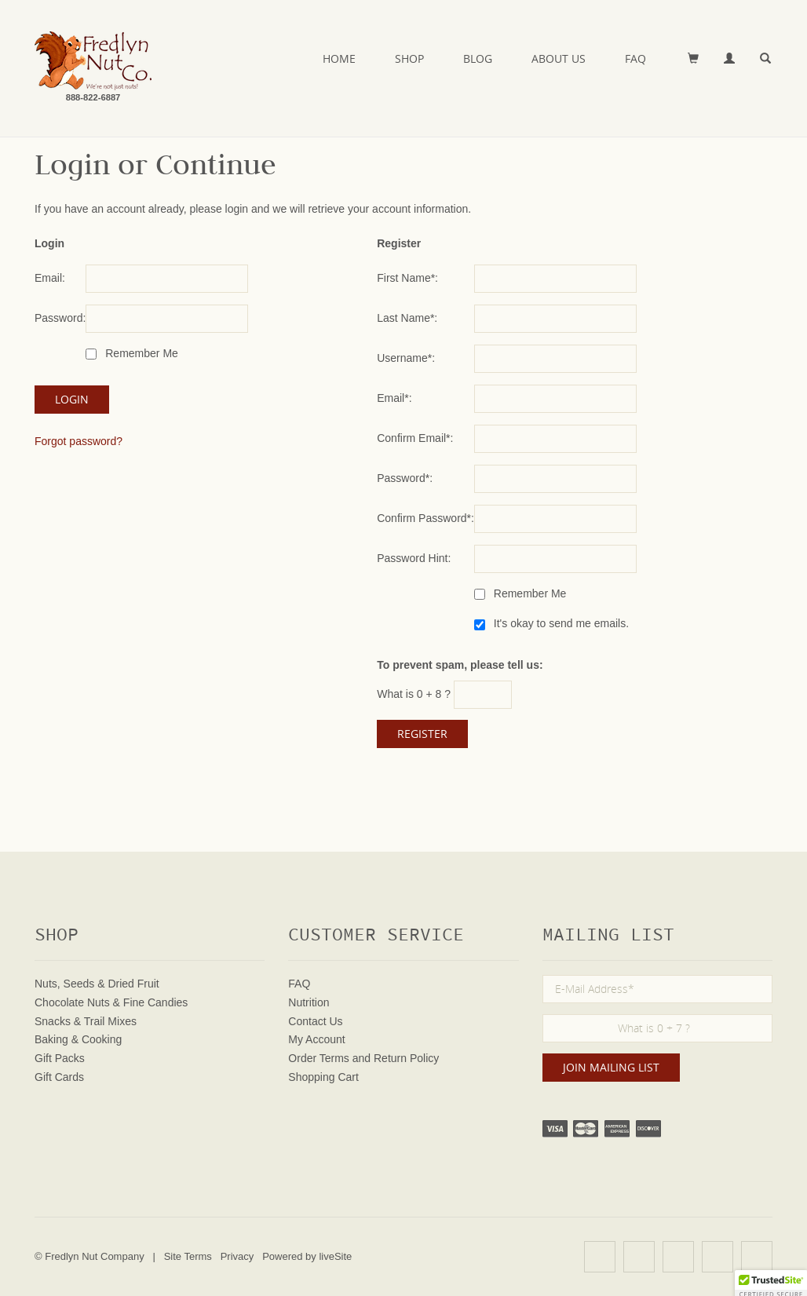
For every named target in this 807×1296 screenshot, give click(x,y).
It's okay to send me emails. (560, 623)
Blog (477, 58)
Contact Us (315, 1021)
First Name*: (407, 278)
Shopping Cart (323, 1077)
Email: (50, 278)
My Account (316, 1039)
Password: (60, 318)
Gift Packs (60, 1058)
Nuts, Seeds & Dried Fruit (97, 983)
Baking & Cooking (78, 1039)
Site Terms (188, 1256)
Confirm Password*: (425, 518)
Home (339, 58)
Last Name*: (407, 318)
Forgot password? (78, 441)
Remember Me (139, 353)
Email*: (394, 398)
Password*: (405, 478)
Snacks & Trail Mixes (86, 1021)
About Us (558, 58)
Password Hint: (414, 558)
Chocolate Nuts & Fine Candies (111, 1002)
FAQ (635, 58)
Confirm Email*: (415, 438)
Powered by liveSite (307, 1256)
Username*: (406, 358)
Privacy (237, 1256)
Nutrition (308, 1002)
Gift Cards (59, 1077)
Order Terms (318, 1058)
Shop (409, 58)
